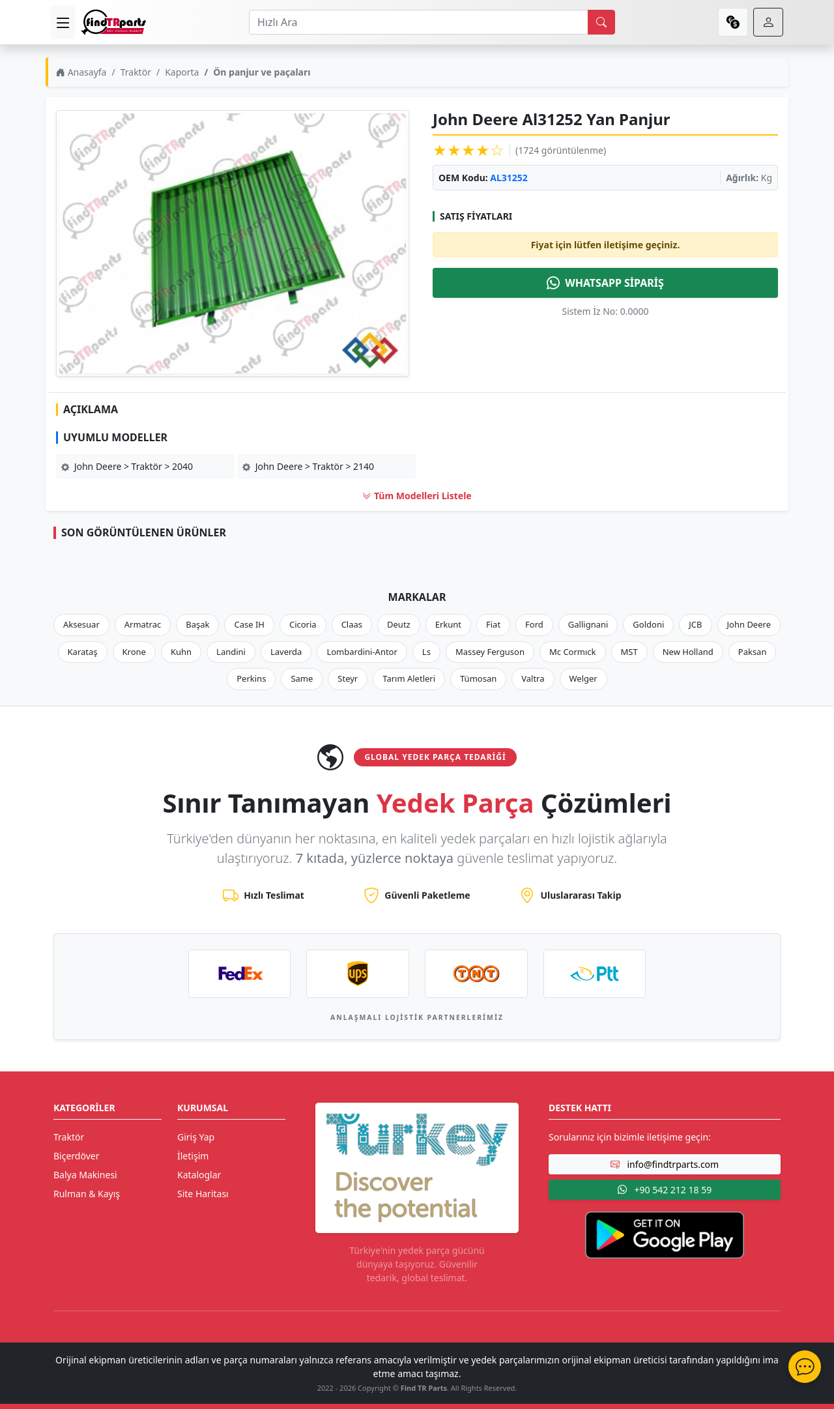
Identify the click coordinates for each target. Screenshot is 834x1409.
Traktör (136, 72)
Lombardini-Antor (361, 652)
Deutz (398, 624)
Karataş (83, 652)
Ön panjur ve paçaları (261, 72)
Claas (351, 624)
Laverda (286, 652)
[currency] (733, 22)
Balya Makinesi (85, 1175)
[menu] (63, 22)
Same (302, 678)
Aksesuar (81, 624)
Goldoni (648, 624)
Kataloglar (199, 1175)
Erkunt (448, 624)
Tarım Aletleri (408, 678)
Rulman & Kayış (86, 1193)
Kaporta (182, 72)
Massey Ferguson (490, 652)
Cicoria (303, 624)
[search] (601, 22)
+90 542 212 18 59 (665, 1190)
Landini (231, 652)
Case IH (249, 624)
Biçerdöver (76, 1156)
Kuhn (181, 652)
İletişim (192, 1156)
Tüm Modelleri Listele (416, 495)
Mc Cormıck (572, 652)
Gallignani (588, 624)
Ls (426, 652)
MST (629, 652)
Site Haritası (203, 1193)
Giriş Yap (195, 1137)
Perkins (251, 678)
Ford (534, 624)
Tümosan (478, 678)
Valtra (532, 678)
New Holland (688, 652)
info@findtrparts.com (665, 1164)
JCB (695, 624)
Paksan (752, 652)
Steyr (348, 678)
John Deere (749, 624)
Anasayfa (81, 72)
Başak (197, 624)
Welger (583, 678)
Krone (134, 652)
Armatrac (142, 624)
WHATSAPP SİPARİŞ (605, 283)
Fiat (493, 624)
